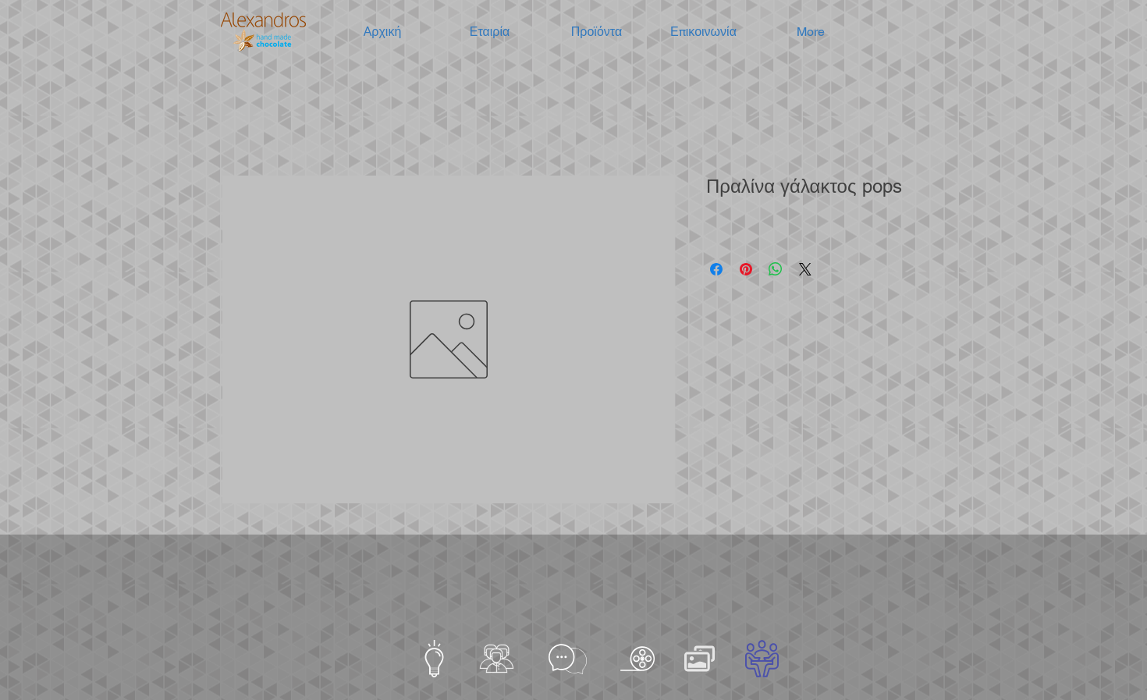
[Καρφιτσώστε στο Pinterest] (746, 269)
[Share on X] (805, 269)
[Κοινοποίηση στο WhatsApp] (775, 269)
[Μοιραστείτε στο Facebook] (716, 269)
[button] (489, 32)
